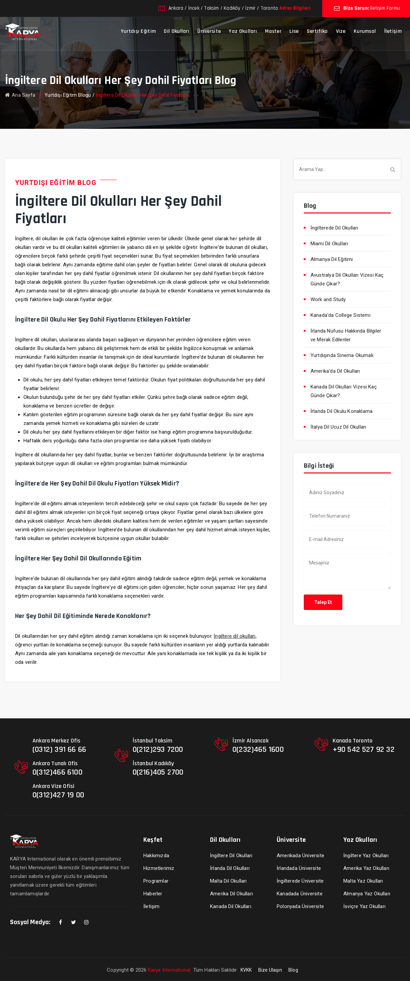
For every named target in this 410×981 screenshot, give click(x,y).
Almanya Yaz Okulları (366, 894)
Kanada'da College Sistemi (340, 315)
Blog (293, 970)
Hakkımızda (156, 856)
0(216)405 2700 (158, 772)
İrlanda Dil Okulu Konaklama (341, 411)
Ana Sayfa (20, 95)
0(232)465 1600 (258, 749)
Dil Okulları (176, 31)
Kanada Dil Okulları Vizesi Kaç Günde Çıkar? (344, 391)
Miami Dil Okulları (329, 244)
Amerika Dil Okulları (231, 894)
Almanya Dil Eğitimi (332, 259)
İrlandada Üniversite (299, 868)
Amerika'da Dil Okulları (335, 371)
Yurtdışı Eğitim (138, 31)
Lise (293, 31)
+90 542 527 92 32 (364, 749)
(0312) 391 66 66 (59, 749)
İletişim (393, 31)
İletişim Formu (385, 8)
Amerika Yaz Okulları (366, 868)
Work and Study (328, 299)
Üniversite (209, 31)
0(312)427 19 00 (58, 795)
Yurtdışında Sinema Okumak (342, 355)
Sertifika (317, 31)
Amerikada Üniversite (300, 856)
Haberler (152, 894)
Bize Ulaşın (270, 970)
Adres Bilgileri (295, 8)
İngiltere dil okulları (234, 636)
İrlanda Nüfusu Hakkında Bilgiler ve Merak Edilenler (346, 335)
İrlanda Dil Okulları (230, 868)
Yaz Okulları (243, 31)
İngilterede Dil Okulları (334, 228)
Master (273, 31)
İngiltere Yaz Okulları (366, 856)
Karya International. (170, 970)
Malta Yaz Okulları (363, 881)
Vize (341, 31)
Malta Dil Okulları (228, 881)
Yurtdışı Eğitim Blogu (68, 95)
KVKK (246, 970)
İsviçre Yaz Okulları (364, 906)
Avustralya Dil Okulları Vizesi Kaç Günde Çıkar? (347, 279)
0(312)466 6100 (57, 772)
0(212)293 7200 (158, 749)
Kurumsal (365, 31)
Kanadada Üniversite (300, 894)
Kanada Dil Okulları (230, 906)
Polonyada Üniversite (300, 906)
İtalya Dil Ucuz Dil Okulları (338, 427)
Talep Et (323, 602)
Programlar (155, 881)
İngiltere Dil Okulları (231, 856)
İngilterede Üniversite (300, 881)
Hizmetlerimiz (159, 868)
